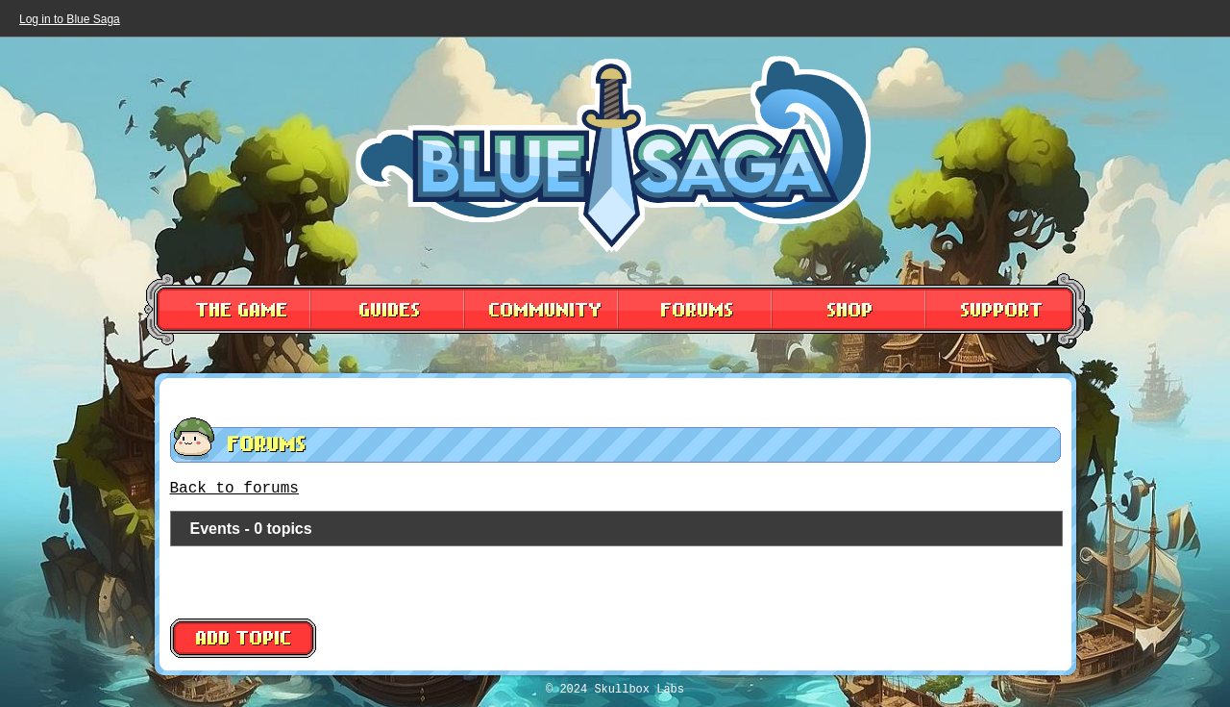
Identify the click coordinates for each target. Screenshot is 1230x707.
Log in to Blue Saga (69, 19)
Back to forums (234, 488)
